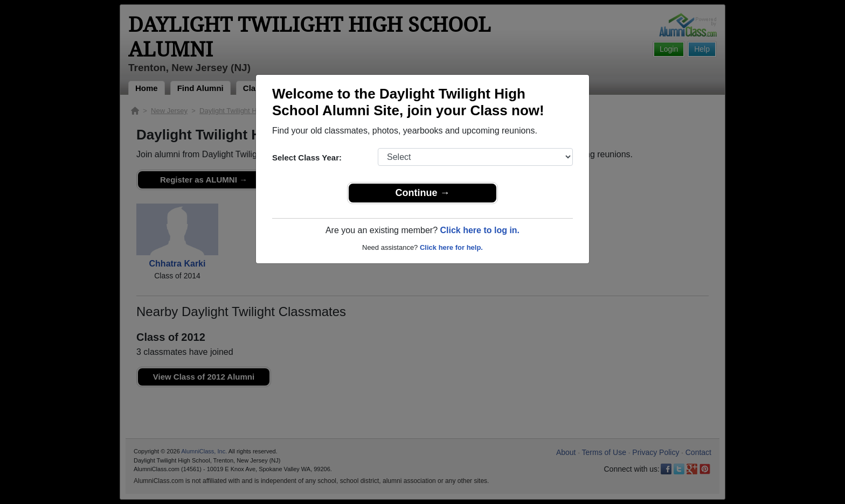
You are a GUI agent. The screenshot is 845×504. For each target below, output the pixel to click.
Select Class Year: (307, 157)
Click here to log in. (480, 230)
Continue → (423, 192)
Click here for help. (451, 247)
